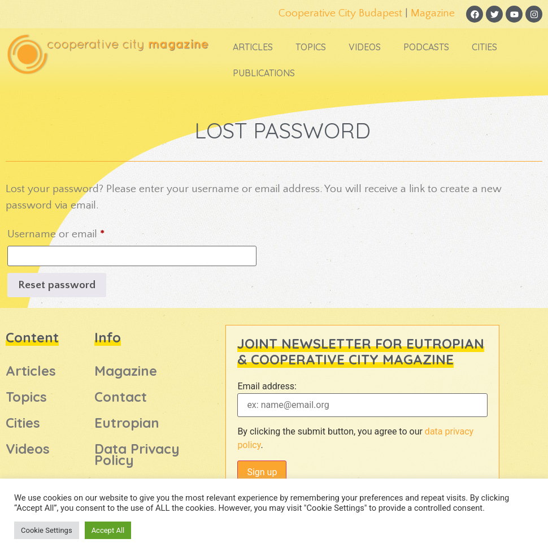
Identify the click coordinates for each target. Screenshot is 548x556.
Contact (120, 396)
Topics (310, 47)
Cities (484, 47)
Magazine (433, 13)
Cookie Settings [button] (46, 530)
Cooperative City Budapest (340, 13)
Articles (253, 47)
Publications (264, 73)
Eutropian (126, 422)
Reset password (56, 285)
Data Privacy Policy (137, 454)
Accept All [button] (108, 530)
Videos (365, 47)
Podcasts (426, 47)
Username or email (76, 232)
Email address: (266, 386)
